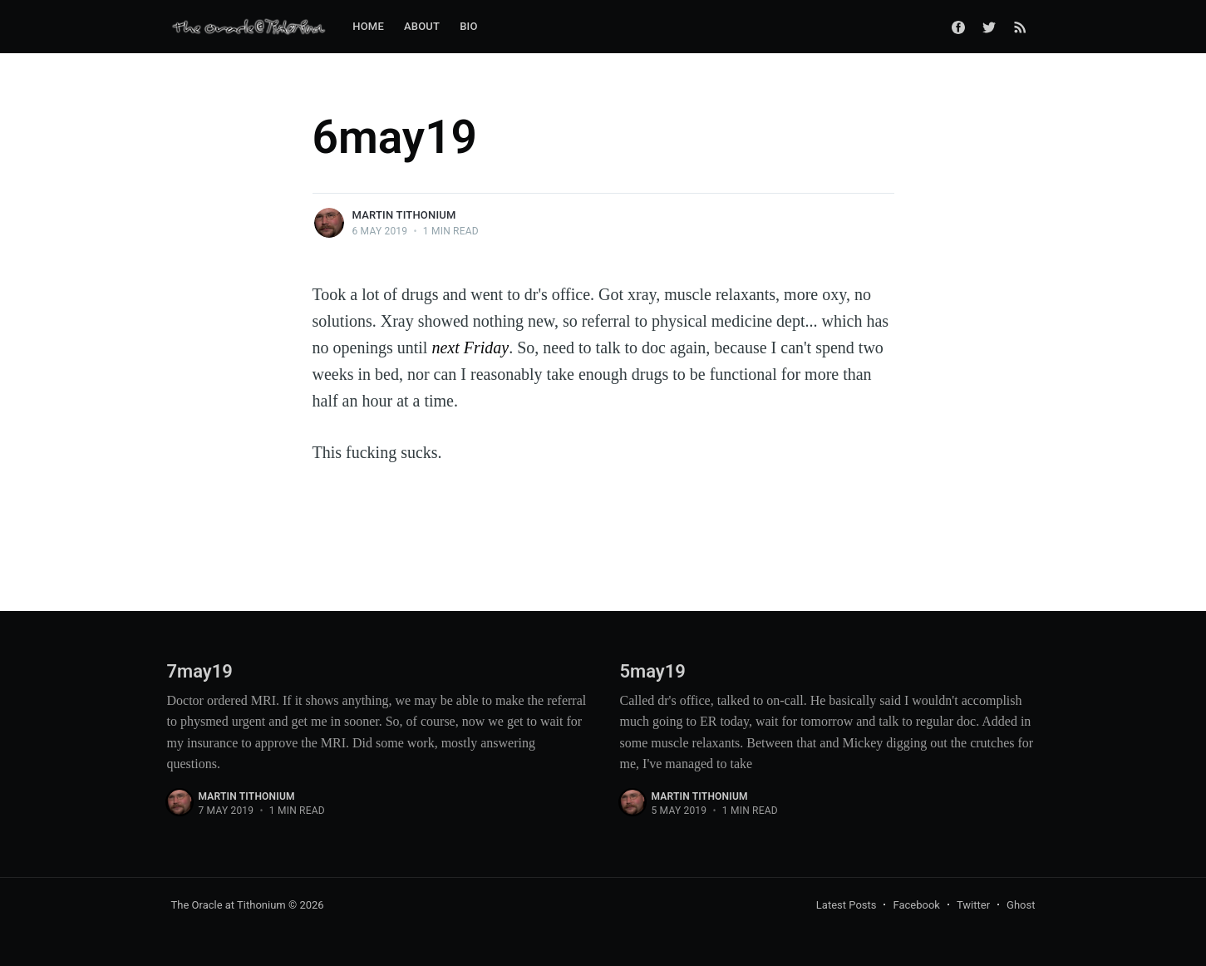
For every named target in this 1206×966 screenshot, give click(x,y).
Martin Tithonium (404, 215)
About (422, 26)
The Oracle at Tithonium (228, 905)
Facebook (916, 905)
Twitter (973, 905)
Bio (468, 26)
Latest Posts (846, 905)
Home (368, 26)
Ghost (1021, 905)
